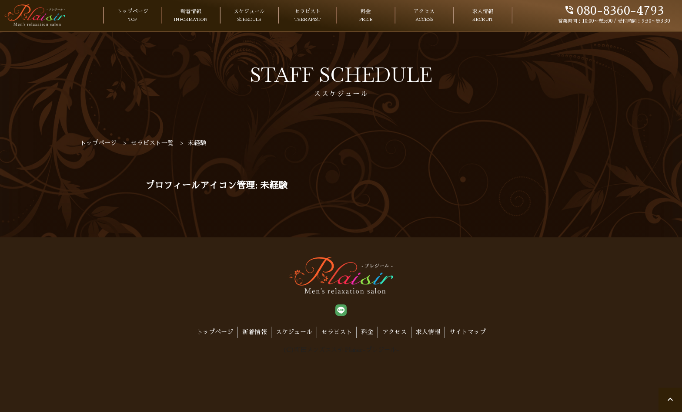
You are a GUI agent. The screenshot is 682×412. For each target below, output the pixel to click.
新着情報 (191, 16)
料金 (366, 16)
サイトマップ (467, 332)
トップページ (132, 16)
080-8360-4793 (614, 11)
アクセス (424, 16)
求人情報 (482, 16)
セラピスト (307, 16)
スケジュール (249, 16)
